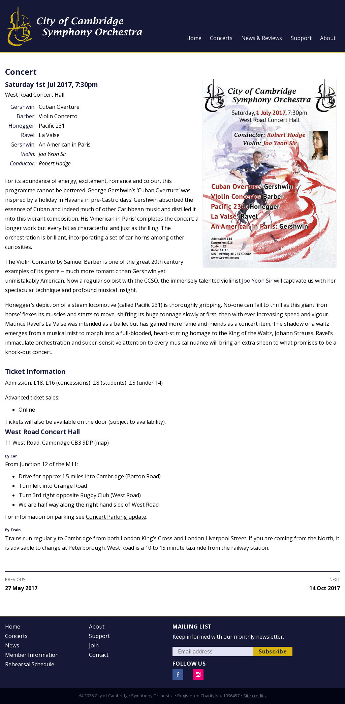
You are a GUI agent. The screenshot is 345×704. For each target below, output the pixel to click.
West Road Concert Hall (34, 94)
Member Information (32, 655)
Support (301, 38)
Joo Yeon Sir (257, 280)
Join (94, 645)
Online (27, 409)
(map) (101, 442)
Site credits (254, 696)
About (328, 38)
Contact (98, 655)
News (12, 645)
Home (193, 38)
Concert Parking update (116, 516)
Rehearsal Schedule (29, 664)
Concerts (221, 38)
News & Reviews (261, 38)
